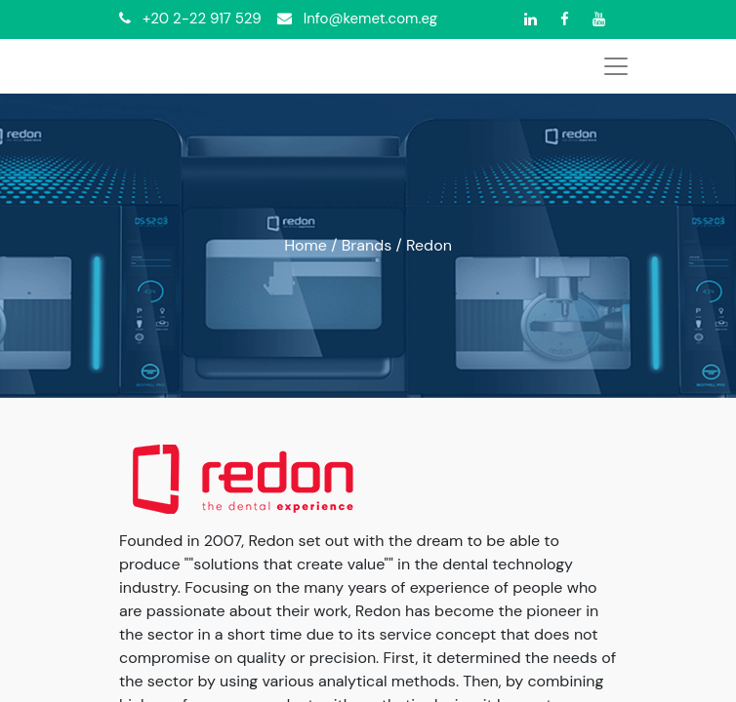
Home (305, 245)
